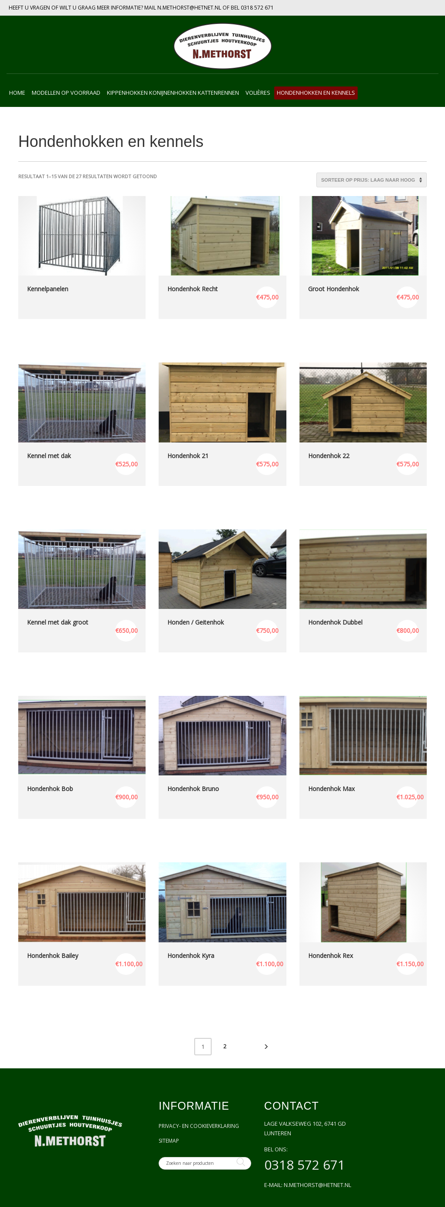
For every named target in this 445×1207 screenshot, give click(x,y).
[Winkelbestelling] (371, 180)
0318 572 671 (257, 7)
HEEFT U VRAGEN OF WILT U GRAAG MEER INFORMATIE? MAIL (83, 7)
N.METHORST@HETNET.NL (189, 7)
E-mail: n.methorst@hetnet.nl (307, 1185)
